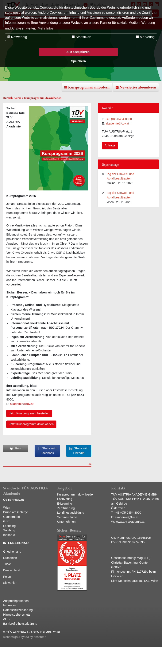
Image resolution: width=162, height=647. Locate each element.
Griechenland (12, 551)
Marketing (145, 37)
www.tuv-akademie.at (130, 521)
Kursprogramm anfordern (88, 87)
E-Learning (64, 503)
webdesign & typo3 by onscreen (24, 637)
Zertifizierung (66, 508)
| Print (16, 448)
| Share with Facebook (47, 451)
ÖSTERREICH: (13, 499)
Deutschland (11, 570)
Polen (7, 576)
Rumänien (10, 558)
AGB (6, 619)
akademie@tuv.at (22, 404)
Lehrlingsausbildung (70, 512)
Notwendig (17, 37)
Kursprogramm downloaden (75, 494)
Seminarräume (67, 517)
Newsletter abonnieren (137, 87)
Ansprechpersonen (16, 601)
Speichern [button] (78, 61)
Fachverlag (64, 499)
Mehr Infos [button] (46, 28)
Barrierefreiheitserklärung (20, 623)
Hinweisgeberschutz (16, 614)
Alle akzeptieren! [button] (78, 52)
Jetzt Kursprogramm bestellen (29, 413)
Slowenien (10, 582)
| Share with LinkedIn (78, 451)
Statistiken (81, 37)
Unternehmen (66, 521)
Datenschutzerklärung (18, 610)
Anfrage (110, 145)
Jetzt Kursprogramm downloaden (31, 424)
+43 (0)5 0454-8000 (118, 119)
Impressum (10, 605)
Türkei (7, 564)
